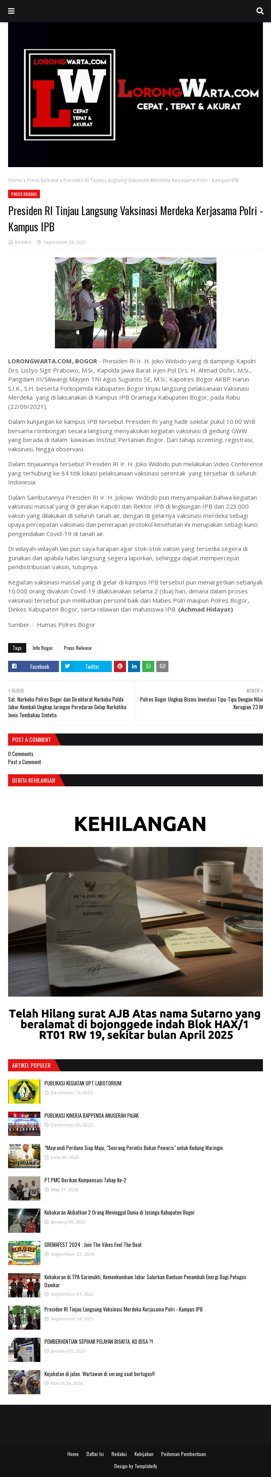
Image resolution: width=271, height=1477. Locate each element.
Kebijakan (143, 1453)
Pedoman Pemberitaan (183, 1453)
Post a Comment (24, 762)
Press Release (43, 180)
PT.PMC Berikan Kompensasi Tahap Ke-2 (85, 1180)
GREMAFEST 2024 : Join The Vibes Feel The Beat (93, 1244)
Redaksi (23, 242)
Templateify (145, 1465)
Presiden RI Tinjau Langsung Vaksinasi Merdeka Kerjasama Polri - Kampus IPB (123, 1309)
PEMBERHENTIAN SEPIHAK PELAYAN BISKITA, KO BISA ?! (98, 1341)
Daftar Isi (95, 1453)
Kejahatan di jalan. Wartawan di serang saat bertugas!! (99, 1374)
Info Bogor (43, 647)
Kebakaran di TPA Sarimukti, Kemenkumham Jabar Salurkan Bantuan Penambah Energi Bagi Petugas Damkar (145, 1281)
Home (15, 180)
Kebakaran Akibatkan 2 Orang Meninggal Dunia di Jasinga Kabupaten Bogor (119, 1212)
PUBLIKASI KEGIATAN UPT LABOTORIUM (83, 1083)
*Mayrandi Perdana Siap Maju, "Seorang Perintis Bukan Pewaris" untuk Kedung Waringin (133, 1148)
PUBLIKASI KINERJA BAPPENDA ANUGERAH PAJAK (91, 1115)
